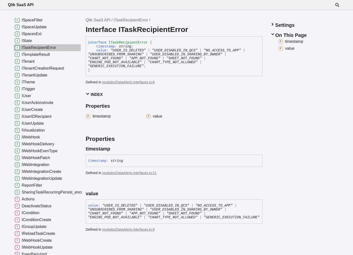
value (101, 50)
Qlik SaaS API (20, 5)
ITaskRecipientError (131, 20)
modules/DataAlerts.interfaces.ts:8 (128, 82)
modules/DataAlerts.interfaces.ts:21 (129, 173)
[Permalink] (114, 148)
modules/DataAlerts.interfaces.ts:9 (128, 229)
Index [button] (94, 94)
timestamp (105, 46)
